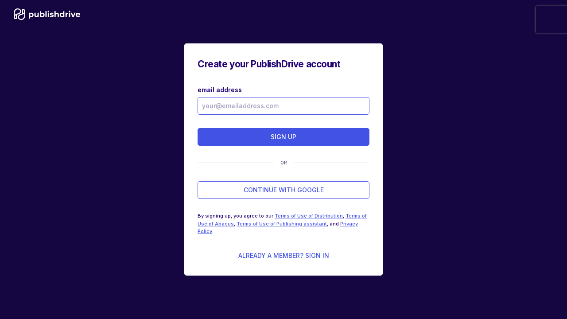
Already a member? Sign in (283, 255)
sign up (283, 136)
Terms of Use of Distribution (309, 216)
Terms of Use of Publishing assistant (282, 224)
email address (220, 89)
